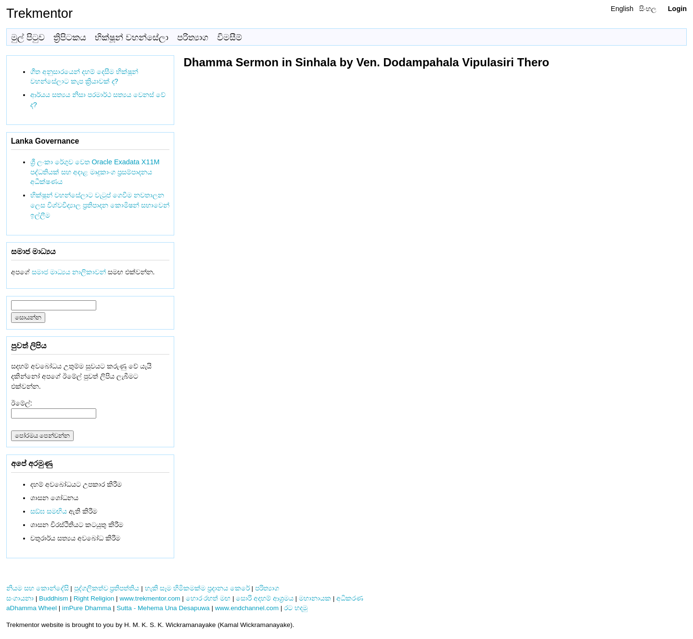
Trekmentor (39, 13)
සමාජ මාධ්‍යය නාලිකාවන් (69, 272)
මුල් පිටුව (28, 37)
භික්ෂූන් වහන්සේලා (131, 37)
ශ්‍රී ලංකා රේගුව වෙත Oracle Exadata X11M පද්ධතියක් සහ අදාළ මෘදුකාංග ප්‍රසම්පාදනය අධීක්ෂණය (95, 172)
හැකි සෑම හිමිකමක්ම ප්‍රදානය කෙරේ (197, 588)
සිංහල (647, 8)
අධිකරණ (349, 598)
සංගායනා (20, 598)
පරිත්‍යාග (192, 37)
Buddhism (53, 598)
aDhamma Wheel (31, 608)
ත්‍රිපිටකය (69, 37)
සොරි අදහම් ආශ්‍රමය (265, 598)
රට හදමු (296, 608)
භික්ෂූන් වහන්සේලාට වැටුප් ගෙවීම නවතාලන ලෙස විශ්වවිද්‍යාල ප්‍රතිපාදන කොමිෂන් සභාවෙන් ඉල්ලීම (99, 205)
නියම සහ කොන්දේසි (37, 588)
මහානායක (315, 598)
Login (677, 8)
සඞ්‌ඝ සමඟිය (48, 511)
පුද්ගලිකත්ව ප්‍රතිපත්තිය (107, 588)
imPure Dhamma (86, 608)
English (622, 8)
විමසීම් (229, 37)
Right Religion (94, 598)
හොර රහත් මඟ (208, 598)
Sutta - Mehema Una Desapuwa (162, 608)
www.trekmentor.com (149, 598)
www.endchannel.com (247, 608)
